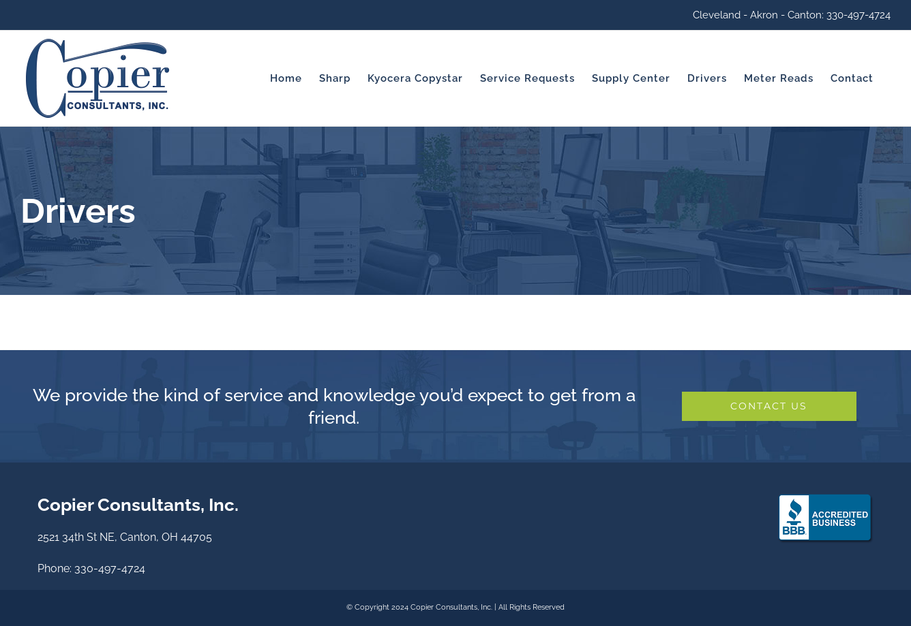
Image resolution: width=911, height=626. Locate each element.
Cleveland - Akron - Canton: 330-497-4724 (792, 15)
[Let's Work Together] (769, 406)
